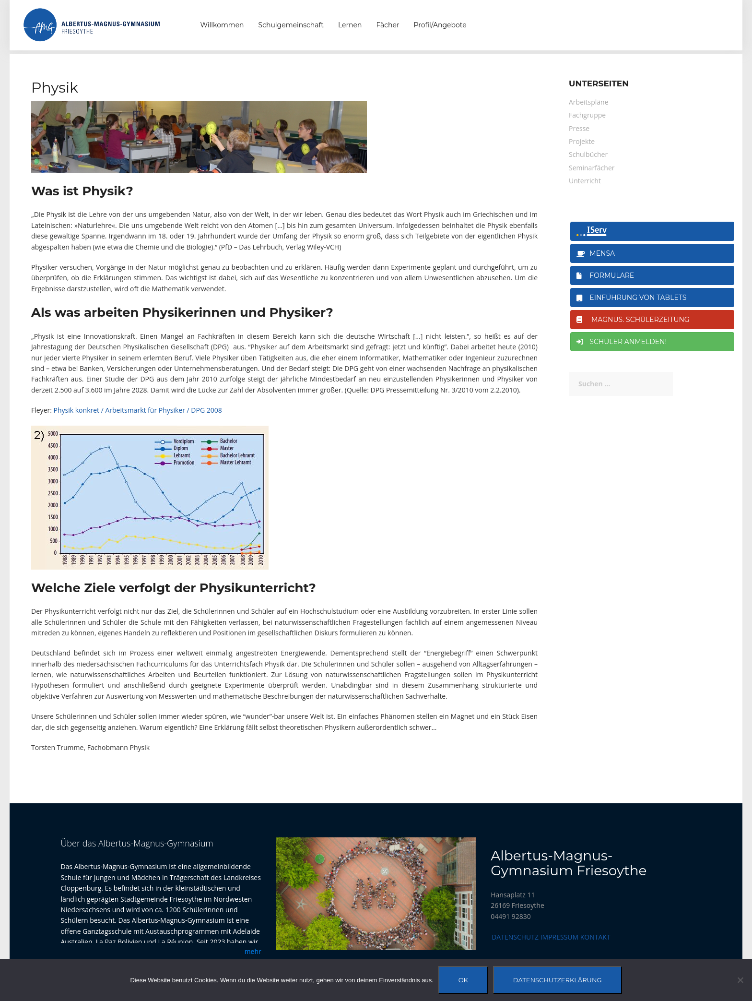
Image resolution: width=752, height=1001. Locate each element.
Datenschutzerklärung (557, 980)
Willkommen (222, 25)
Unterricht (585, 180)
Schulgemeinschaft (291, 25)
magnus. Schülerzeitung (633, 319)
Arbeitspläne (589, 102)
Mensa (595, 253)
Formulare (605, 275)
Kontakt (595, 936)
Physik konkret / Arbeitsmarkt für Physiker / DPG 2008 (138, 410)
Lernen (350, 25)
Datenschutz (515, 936)
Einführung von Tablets (631, 297)
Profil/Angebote (440, 25)
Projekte (582, 141)
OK (463, 980)
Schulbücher (588, 154)
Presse (579, 128)
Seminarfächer (591, 167)
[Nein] (740, 980)
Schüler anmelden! (621, 341)
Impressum (559, 936)
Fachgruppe (587, 114)
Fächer (387, 25)
